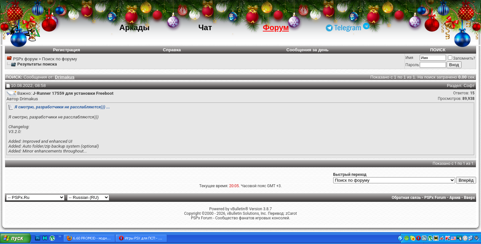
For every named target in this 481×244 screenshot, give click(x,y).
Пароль (412, 65)
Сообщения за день (308, 49)
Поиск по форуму (59, 58)
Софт (469, 85)
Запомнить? (461, 58)
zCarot (291, 213)
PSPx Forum (435, 197)
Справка (172, 49)
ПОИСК (437, 49)
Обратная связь (406, 197)
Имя (409, 57)
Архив (454, 197)
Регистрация (66, 49)
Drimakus (29, 98)
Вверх (469, 197)
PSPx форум (25, 58)
